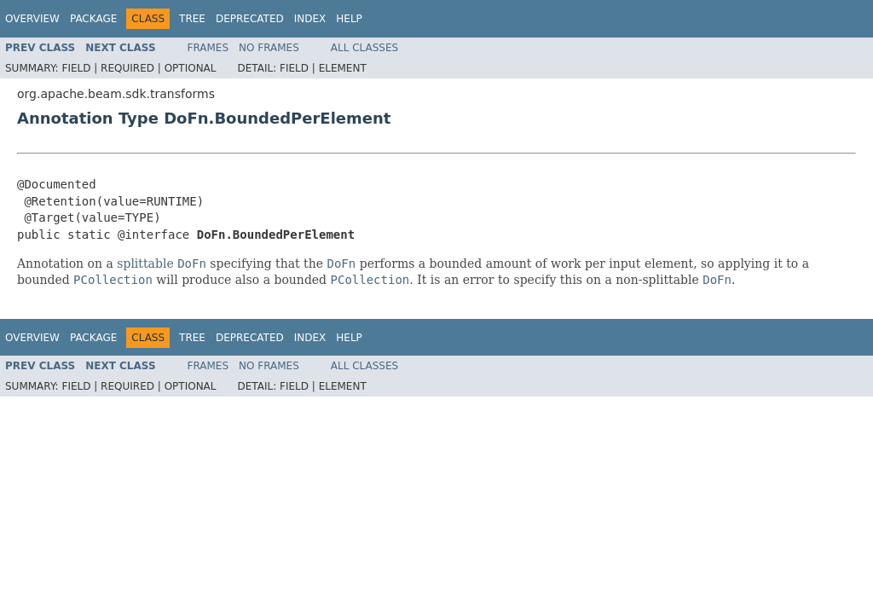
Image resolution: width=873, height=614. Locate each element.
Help (349, 19)
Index (310, 19)
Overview (32, 19)
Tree (192, 19)
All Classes (364, 48)
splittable (145, 263)
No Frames (269, 48)
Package (93, 19)
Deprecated (250, 19)
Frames (208, 48)
